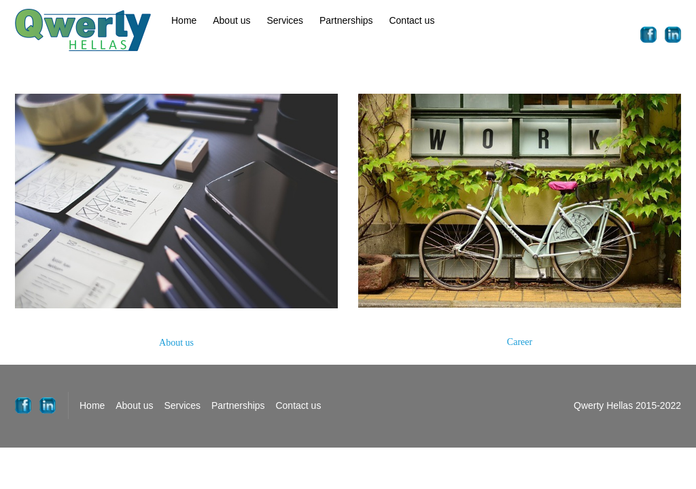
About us (231, 20)
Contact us (411, 20)
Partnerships (346, 20)
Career (519, 342)
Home (183, 20)
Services (284, 20)
